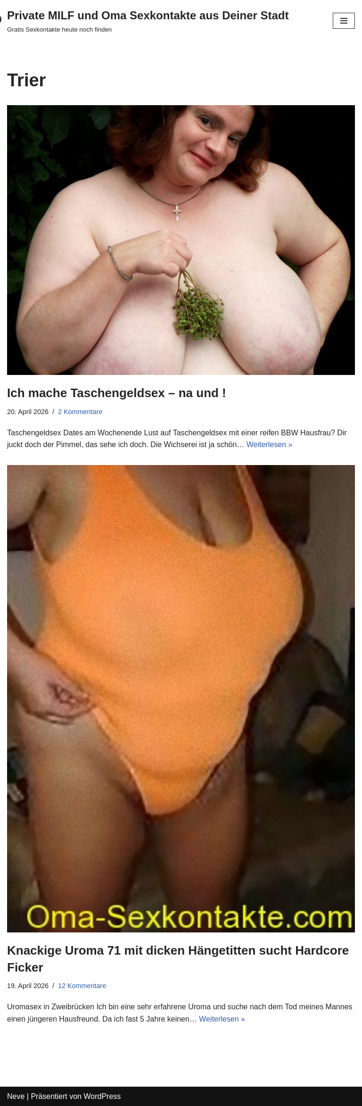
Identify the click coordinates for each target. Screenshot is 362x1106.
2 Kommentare (80, 412)
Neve (16, 1096)
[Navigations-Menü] (344, 21)
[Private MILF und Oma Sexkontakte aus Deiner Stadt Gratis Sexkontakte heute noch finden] (148, 21)
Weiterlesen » (270, 445)
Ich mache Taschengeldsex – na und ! (116, 393)
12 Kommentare (82, 986)
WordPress (102, 1096)
